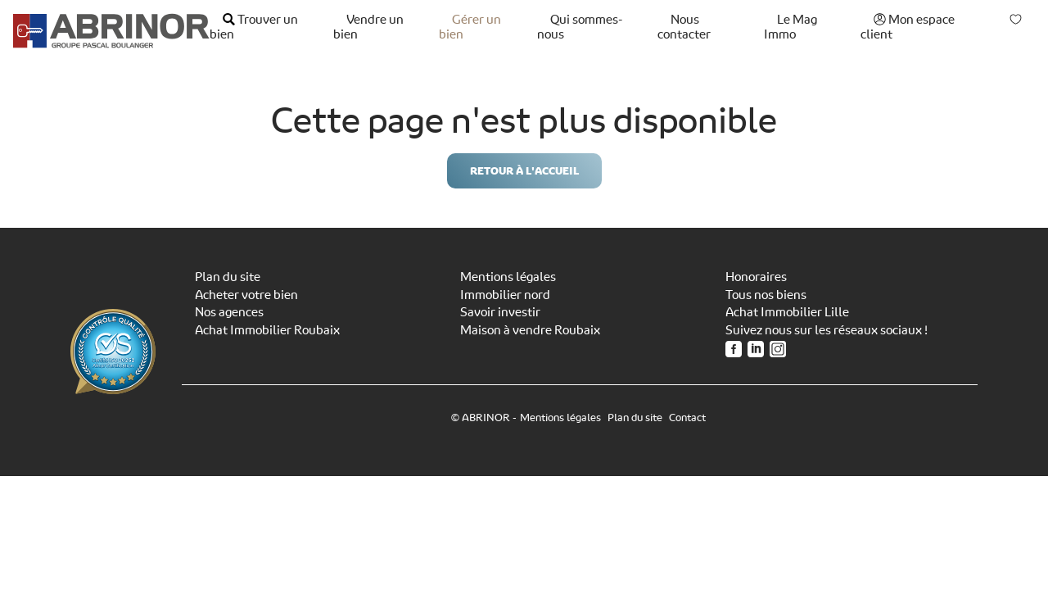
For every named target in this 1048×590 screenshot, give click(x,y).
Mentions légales (508, 277)
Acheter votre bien (246, 295)
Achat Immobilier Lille (787, 312)
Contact (687, 417)
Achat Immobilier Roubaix (267, 330)
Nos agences (229, 312)
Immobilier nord (505, 295)
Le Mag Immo (790, 27)
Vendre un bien (368, 27)
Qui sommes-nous (579, 27)
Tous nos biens (765, 295)
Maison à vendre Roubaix (530, 330)
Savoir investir (500, 312)
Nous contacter (684, 27)
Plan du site (227, 277)
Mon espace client (908, 27)
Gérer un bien (470, 27)
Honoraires (756, 277)
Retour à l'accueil (524, 171)
